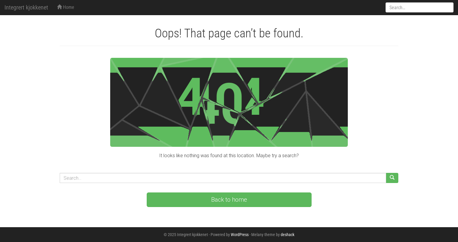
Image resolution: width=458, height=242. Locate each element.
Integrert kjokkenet (26, 7)
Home (65, 7)
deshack (287, 234)
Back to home (229, 199)
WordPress (240, 234)
